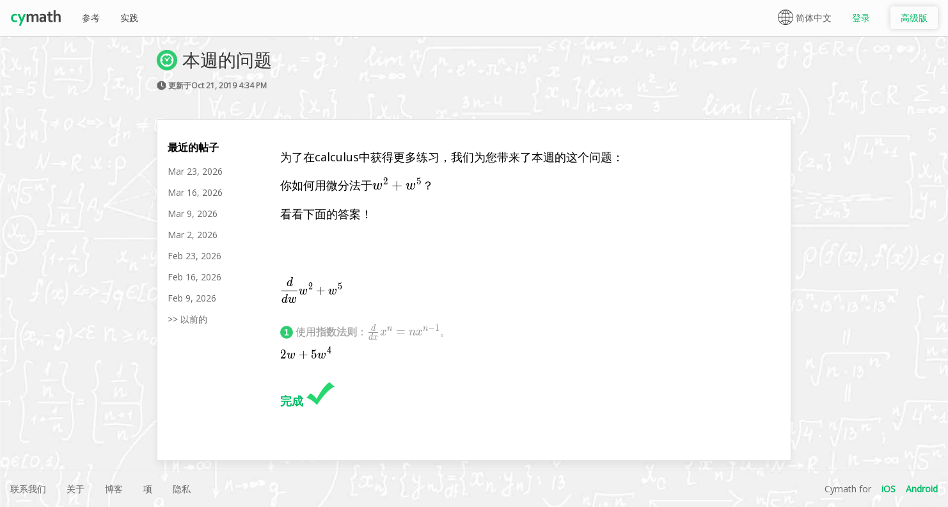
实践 (129, 18)
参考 (91, 18)
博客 (114, 489)
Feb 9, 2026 (192, 298)
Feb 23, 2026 (194, 256)
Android (922, 489)
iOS (888, 489)
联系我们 (28, 489)
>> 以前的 (187, 319)
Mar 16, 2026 (195, 192)
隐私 (182, 489)
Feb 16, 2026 (194, 277)
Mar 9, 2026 (192, 213)
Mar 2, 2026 (192, 235)
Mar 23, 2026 (195, 171)
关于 (75, 489)
